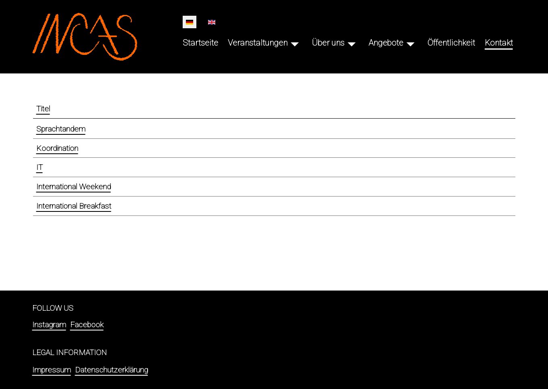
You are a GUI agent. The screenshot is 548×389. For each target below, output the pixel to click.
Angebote (386, 43)
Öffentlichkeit (451, 43)
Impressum (51, 369)
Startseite (200, 43)
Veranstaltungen (258, 43)
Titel (43, 108)
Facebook (87, 324)
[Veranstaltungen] (295, 43)
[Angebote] (410, 43)
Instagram (49, 324)
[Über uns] (351, 43)
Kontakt (499, 43)
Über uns (328, 43)
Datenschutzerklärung (111, 369)
